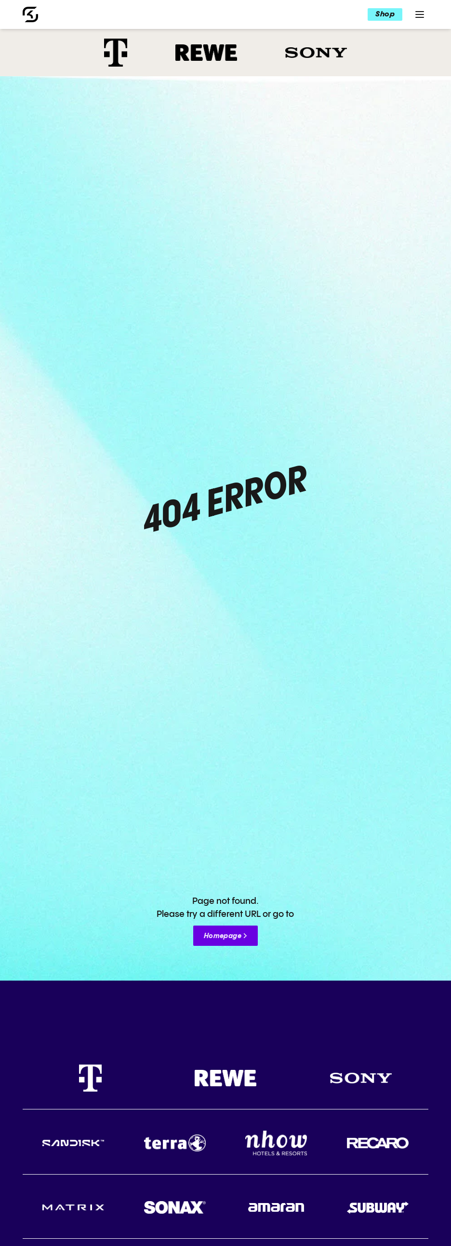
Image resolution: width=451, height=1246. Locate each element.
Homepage (222, 936)
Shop (385, 14)
